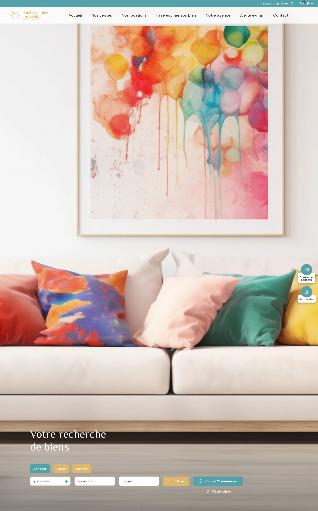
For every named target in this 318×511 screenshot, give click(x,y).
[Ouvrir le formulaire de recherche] (176, 483)
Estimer (81, 471)
